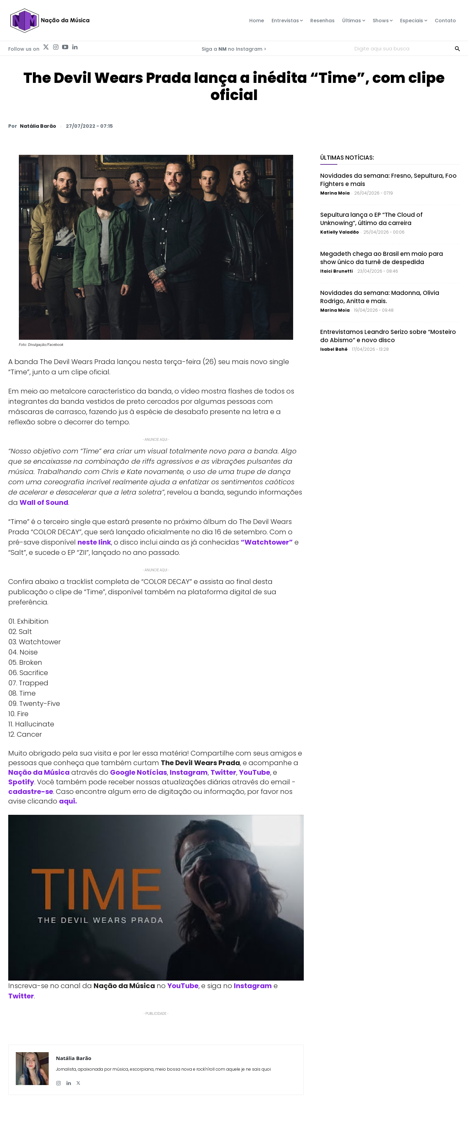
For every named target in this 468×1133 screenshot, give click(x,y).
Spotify (21, 782)
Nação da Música (39, 772)
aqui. (68, 801)
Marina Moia (335, 193)
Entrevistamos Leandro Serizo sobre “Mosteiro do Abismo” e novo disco (388, 336)
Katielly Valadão (339, 232)
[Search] (457, 48)
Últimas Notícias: (347, 157)
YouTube (254, 772)
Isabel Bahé (334, 349)
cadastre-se (30, 791)
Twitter (223, 772)
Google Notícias (138, 772)
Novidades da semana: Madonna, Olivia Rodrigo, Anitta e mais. (379, 297)
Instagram (189, 772)
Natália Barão (38, 126)
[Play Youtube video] (156, 898)
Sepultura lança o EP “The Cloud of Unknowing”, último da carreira (371, 219)
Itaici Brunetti (336, 271)
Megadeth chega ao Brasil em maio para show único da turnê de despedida (381, 258)
